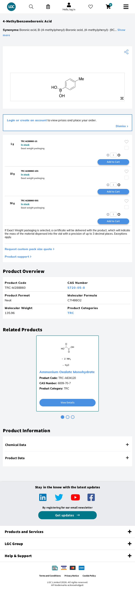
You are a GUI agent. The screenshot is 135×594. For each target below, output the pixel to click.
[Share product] (126, 52)
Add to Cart (113, 161)
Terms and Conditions (50, 575)
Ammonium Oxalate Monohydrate (67, 372)
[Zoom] (121, 98)
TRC (71, 313)
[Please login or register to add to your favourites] (126, 141)
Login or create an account (27, 120)
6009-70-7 (64, 383)
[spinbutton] (113, 155)
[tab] (62, 417)
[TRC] (67, 64)
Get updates (65, 515)
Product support (17, 256)
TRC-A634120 (67, 378)
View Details (67, 402)
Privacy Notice (71, 575)
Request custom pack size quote (28, 249)
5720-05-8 (76, 287)
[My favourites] (90, 6)
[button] (119, 155)
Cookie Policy (89, 575)
